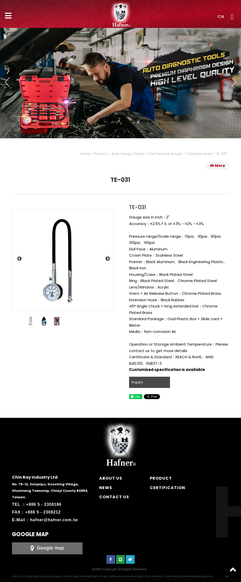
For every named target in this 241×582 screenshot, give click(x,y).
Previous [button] (7, 82)
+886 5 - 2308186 (44, 504)
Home (85, 153)
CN (221, 16)
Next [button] (233, 82)
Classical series (199, 153)
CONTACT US (114, 497)
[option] (63, 260)
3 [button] (229, 33)
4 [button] (237, 33)
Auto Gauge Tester (128, 153)
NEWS (105, 488)
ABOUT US (110, 478)
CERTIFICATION (167, 488)
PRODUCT (161, 478)
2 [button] (222, 33)
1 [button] (214, 33)
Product (101, 153)
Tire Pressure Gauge (165, 153)
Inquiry (137, 382)
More (217, 165)
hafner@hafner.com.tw (54, 520)
